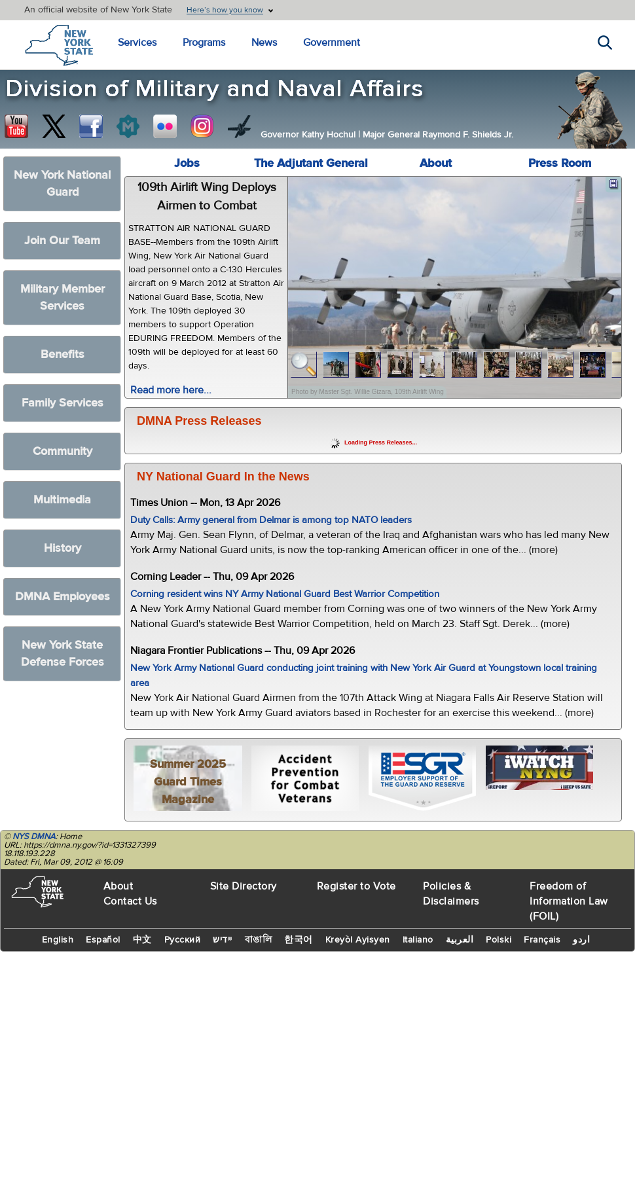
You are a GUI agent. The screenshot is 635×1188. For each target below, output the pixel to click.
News (264, 42)
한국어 (298, 940)
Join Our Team (62, 240)
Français (542, 940)
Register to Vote (356, 886)
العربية (460, 940)
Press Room (559, 163)
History (62, 548)
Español (103, 940)
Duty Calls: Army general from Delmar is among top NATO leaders (271, 520)
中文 (142, 940)
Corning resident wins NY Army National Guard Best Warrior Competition (284, 594)
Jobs (187, 163)
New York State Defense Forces (62, 654)
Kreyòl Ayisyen (357, 940)
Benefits (62, 354)
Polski (498, 940)
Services (137, 42)
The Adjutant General (311, 163)
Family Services (62, 402)
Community (62, 451)
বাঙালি (258, 940)
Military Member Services (62, 297)
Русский (182, 940)
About (436, 163)
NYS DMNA (34, 836)
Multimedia (62, 499)
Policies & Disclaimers (451, 894)
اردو (581, 940)
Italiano (418, 940)
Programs (204, 42)
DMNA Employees (62, 596)
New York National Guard (62, 184)
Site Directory (243, 886)
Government (331, 42)
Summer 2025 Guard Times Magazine (188, 782)
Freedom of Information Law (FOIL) (569, 901)
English (58, 940)
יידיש (222, 940)
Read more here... (170, 390)
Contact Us (130, 901)
